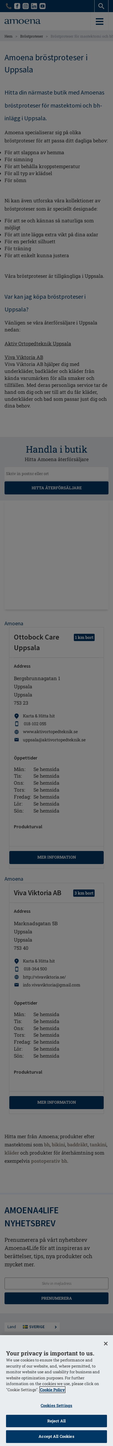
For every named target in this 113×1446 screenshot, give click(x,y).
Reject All (56, 1421)
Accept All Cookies (56, 1436)
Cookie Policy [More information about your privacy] (52, 1389)
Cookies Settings (56, 1405)
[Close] (105, 1343)
